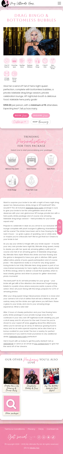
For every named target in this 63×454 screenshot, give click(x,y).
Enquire (40, 115)
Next (56, 40)
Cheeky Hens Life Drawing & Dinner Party (12, 380)
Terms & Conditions (15, 429)
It (19, 122)
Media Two (34, 448)
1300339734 (8, 344)
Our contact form (41, 344)
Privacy (31, 429)
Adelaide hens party (34, 208)
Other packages (11, 405)
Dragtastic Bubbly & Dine (32, 379)
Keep (41, 121)
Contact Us (52, 429)
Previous (7, 40)
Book (21, 115)
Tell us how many (28, 108)
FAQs (41, 429)
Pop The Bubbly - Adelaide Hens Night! (51, 380)
